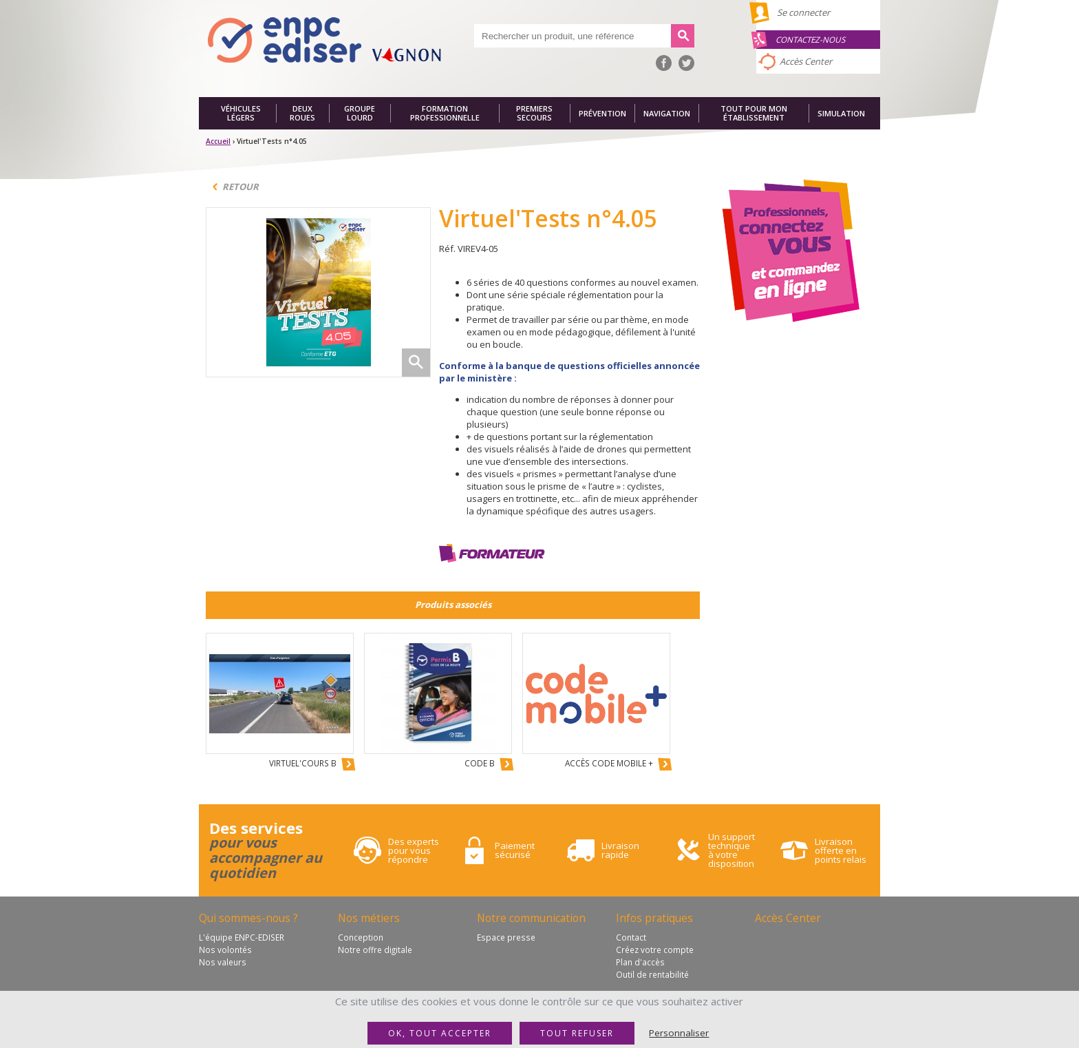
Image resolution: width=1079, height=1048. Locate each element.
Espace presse (506, 937)
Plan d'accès (640, 961)
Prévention (602, 113)
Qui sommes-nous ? (248, 917)
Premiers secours (534, 113)
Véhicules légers (241, 113)
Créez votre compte (655, 949)
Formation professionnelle (445, 113)
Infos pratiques (654, 917)
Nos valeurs (222, 961)
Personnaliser (679, 1033)
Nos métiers (369, 917)
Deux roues (302, 113)
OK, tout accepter (439, 1033)
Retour (240, 186)
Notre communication (531, 917)
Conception (360, 937)
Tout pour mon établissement (753, 113)
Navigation (666, 113)
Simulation (841, 113)
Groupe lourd (359, 113)
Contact (631, 937)
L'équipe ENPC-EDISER (241, 937)
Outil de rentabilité (652, 974)
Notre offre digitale (375, 949)
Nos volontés (225, 949)
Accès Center (806, 61)
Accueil (218, 141)
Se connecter (803, 12)
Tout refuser (577, 1033)
